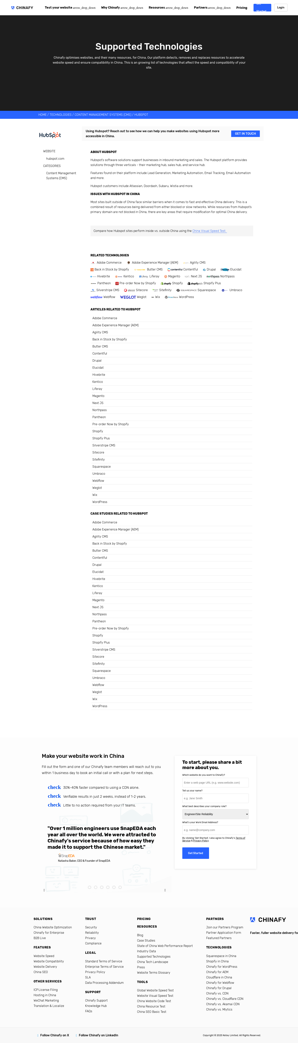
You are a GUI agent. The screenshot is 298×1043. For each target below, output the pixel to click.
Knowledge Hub (96, 1006)
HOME (42, 115)
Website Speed (44, 956)
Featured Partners (219, 938)
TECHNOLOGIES (61, 115)
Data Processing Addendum (104, 983)
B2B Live (40, 938)
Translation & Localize (49, 1006)
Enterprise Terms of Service (104, 966)
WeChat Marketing (46, 1000)
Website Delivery (45, 966)
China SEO (41, 972)
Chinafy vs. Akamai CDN (223, 1004)
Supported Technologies (153, 956)
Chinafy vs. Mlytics (219, 1009)
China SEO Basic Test (151, 1012)
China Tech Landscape (152, 962)
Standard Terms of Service (103, 961)
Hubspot (141, 115)
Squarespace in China (221, 956)
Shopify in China (217, 961)
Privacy (90, 938)
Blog (140, 935)
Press (141, 967)
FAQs (88, 1011)
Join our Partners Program (224, 927)
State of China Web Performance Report (165, 946)
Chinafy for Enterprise (49, 932)
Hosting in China (45, 995)
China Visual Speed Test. (209, 231)
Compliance (93, 943)
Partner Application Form (223, 932)
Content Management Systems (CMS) (103, 115)
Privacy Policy (201, 840)
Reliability (92, 932)
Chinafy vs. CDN (217, 993)
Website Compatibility (49, 961)
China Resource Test (151, 1006)
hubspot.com (55, 158)
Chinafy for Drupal (219, 988)
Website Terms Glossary (153, 972)
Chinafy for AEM (217, 972)
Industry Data (146, 951)
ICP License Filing (46, 990)
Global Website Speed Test (155, 990)
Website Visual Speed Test (155, 996)
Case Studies (146, 940)
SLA (88, 977)
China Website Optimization (53, 927)
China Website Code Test (154, 1001)
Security (91, 927)
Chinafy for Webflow (220, 983)
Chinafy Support (96, 1000)
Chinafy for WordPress (221, 966)
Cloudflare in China (219, 977)
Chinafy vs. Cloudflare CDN (224, 999)
